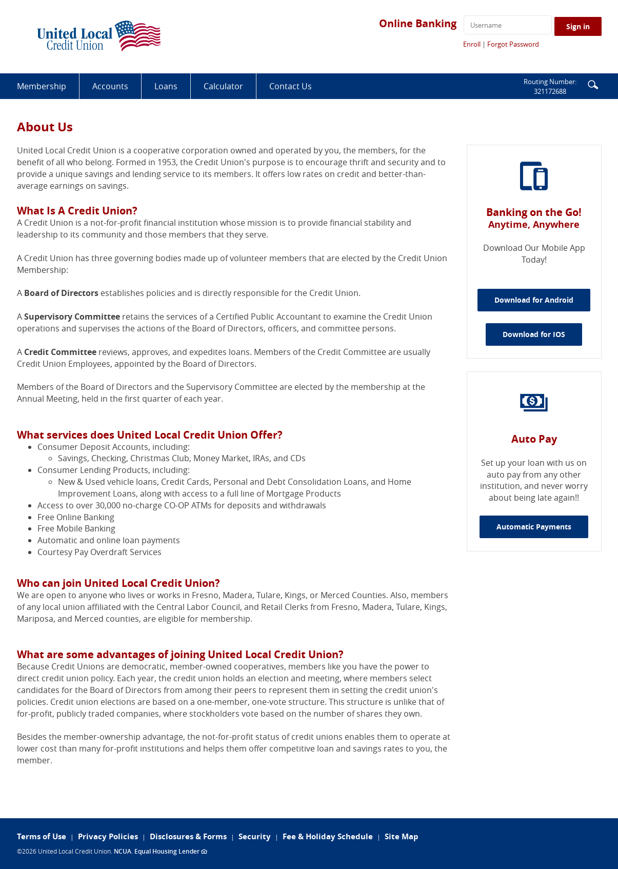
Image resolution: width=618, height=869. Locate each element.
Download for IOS (542, 334)
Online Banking (417, 23)
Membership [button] (41, 86)
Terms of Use (41, 836)
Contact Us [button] (290, 86)
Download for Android (542, 299)
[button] (593, 84)
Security (254, 836)
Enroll (472, 44)
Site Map (401, 836)
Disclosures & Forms (188, 836)
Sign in (578, 26)
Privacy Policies (108, 836)
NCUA (122, 851)
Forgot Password (513, 44)
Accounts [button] (110, 86)
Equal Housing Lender (170, 851)
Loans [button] (165, 86)
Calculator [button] (223, 86)
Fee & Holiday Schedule (328, 836)
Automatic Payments (533, 526)
